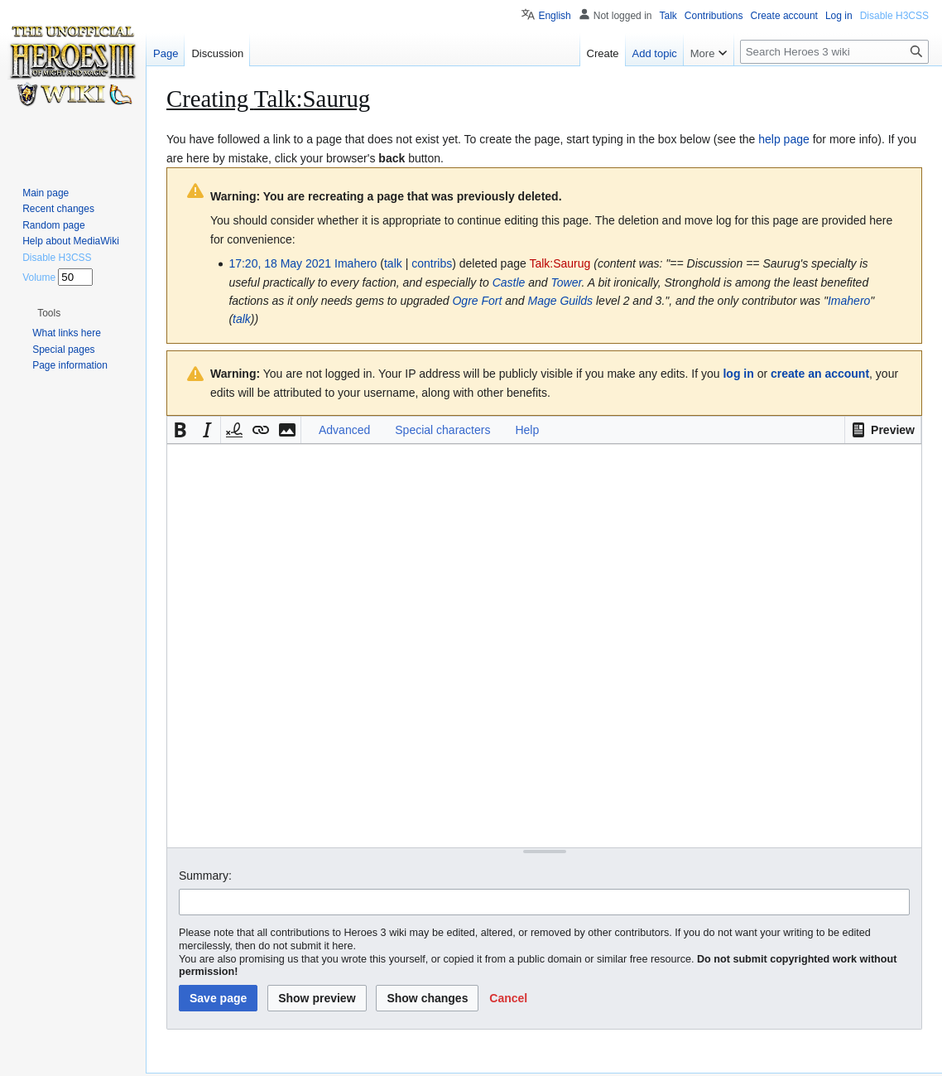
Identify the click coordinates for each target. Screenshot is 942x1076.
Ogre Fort (477, 300)
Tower (566, 282)
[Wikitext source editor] (544, 645)
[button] (882, 430)
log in (738, 373)
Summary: (205, 875)
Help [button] (527, 430)
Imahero (849, 300)
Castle (509, 282)
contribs (431, 263)
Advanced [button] (344, 430)
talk (393, 263)
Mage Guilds (561, 300)
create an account (820, 373)
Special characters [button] (442, 430)
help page (784, 139)
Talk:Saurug (559, 263)
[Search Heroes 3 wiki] (834, 52)
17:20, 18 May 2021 (279, 263)
